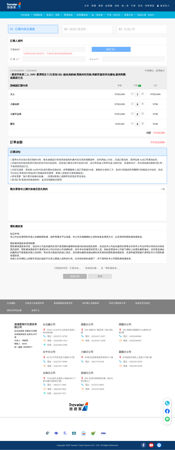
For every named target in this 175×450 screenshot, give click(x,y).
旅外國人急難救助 (90, 303)
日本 (86, 6)
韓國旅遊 (39, 15)
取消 (100, 276)
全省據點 (11, 303)
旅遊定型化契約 (142, 303)
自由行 (151, 15)
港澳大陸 (129, 15)
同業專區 (149, 6)
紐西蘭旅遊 (83, 15)
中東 (133, 6)
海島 (117, 6)
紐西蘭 (108, 6)
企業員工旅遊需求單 (34, 303)
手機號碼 (14, 49)
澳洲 (100, 6)
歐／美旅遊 (98, 15)
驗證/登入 (111, 49)
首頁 (140, 6)
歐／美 (125, 6)
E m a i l (93, 59)
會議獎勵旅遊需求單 (63, 303)
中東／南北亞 (115, 15)
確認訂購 (74, 276)
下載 (162, 189)
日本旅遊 (26, 15)
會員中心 (35, 310)
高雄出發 (141, 15)
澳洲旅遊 (69, 15)
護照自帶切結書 (14, 310)
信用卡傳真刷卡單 (117, 303)
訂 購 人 (14, 59)
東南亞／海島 (54, 15)
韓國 (93, 6)
